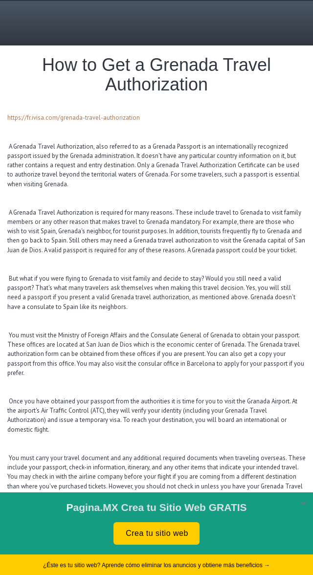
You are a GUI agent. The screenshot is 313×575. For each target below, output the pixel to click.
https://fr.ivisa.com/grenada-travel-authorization (74, 117)
